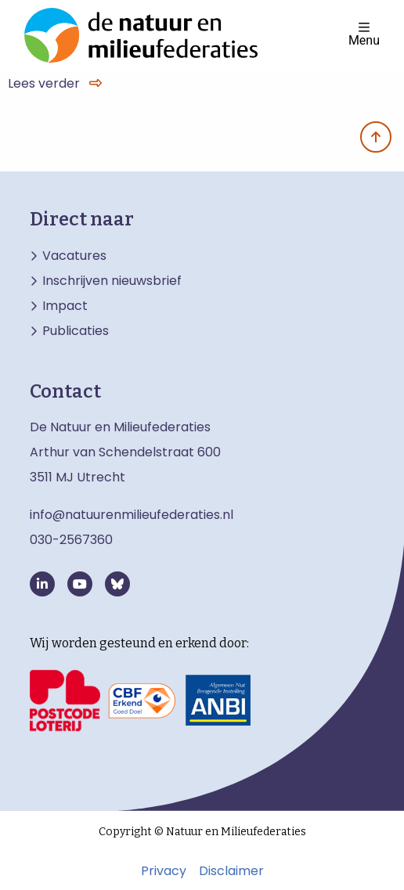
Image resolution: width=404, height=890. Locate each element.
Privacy (163, 871)
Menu (364, 34)
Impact (65, 306)
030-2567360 (71, 540)
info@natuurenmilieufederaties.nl (131, 515)
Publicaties (75, 331)
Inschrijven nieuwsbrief (112, 281)
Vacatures (74, 256)
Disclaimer (231, 871)
